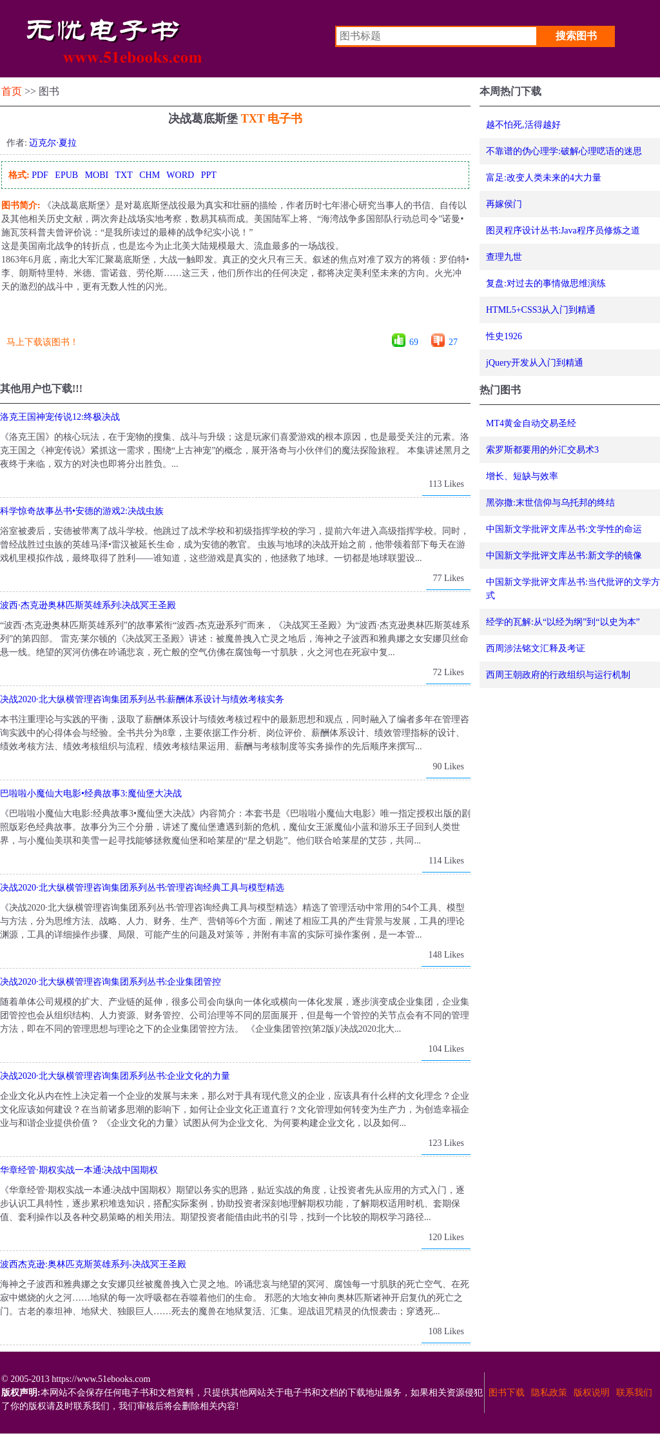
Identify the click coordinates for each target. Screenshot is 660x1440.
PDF (40, 175)
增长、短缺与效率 (522, 476)
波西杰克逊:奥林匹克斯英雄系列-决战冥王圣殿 (93, 1264)
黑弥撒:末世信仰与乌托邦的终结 (550, 503)
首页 (11, 91)
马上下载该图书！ (42, 342)
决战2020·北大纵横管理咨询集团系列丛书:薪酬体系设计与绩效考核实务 (142, 699)
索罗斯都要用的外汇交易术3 (542, 450)
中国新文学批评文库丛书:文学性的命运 (564, 529)
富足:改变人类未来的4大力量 (543, 177)
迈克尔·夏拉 (53, 143)
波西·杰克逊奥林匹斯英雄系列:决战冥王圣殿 (88, 605)
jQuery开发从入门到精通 (534, 363)
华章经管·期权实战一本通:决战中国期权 (79, 1170)
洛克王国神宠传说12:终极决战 (60, 417)
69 (413, 342)
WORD (180, 175)
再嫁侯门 (504, 204)
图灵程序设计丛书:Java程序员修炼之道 (563, 230)
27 (453, 342)
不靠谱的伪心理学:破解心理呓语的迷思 (564, 151)
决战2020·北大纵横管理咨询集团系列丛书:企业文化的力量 (115, 1076)
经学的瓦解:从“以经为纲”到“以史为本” (563, 622)
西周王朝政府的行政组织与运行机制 (558, 675)
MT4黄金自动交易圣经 (531, 423)
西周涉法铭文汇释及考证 (535, 648)
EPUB (66, 175)
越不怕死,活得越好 (523, 125)
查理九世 (504, 257)
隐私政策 (549, 1392)
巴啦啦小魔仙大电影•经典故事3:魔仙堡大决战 (91, 793)
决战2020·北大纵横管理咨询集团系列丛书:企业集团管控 (110, 982)
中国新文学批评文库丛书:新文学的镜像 (564, 555)
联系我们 (634, 1392)
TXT (123, 175)
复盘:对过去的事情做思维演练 (546, 283)
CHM (149, 175)
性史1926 (504, 336)
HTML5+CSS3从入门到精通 (541, 310)
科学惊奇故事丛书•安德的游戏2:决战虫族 (82, 511)
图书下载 (507, 1392)
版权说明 (592, 1392)
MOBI (97, 175)
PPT (209, 175)
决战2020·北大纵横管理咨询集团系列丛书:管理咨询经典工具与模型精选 (142, 888)
